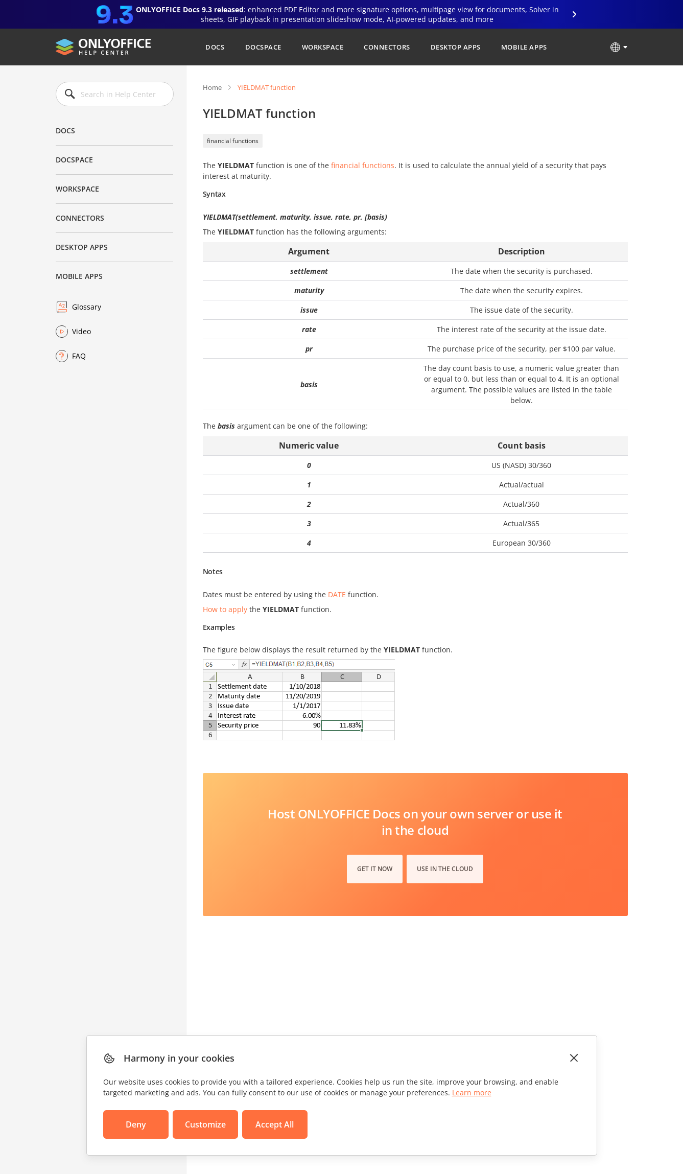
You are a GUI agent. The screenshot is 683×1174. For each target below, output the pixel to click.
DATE (337, 594)
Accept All (274, 1124)
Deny (136, 1124)
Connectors (387, 47)
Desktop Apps (456, 47)
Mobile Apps (524, 47)
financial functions (232, 140)
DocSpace (263, 47)
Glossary (86, 307)
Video (81, 331)
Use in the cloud (445, 868)
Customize (205, 1124)
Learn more (471, 1092)
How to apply (225, 609)
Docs (214, 47)
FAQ (79, 356)
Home (212, 87)
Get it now (374, 868)
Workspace (323, 47)
